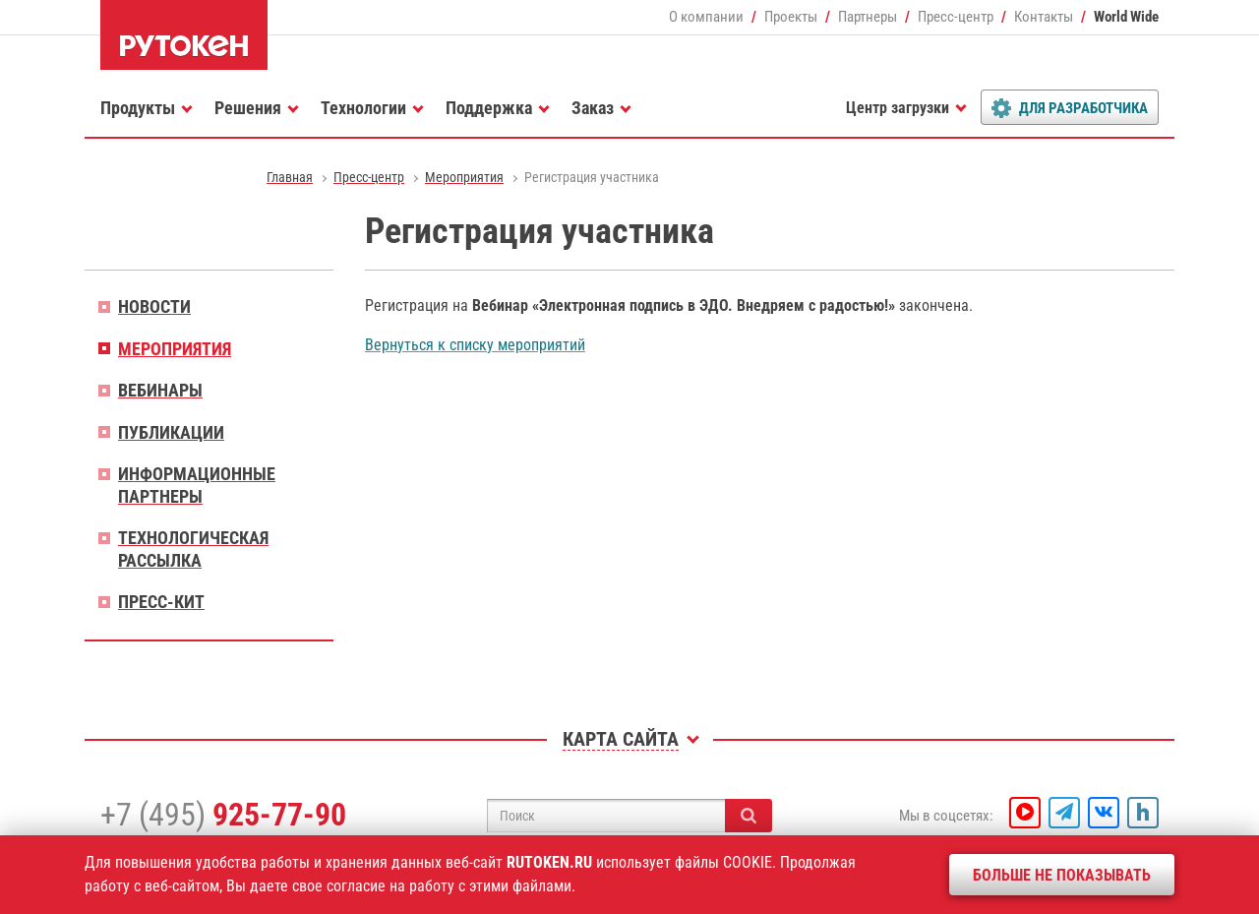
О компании (706, 17)
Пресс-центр (955, 17)
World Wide (1126, 17)
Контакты (1043, 17)
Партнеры (867, 17)
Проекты (790, 17)
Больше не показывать (1062, 875)
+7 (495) (223, 814)
